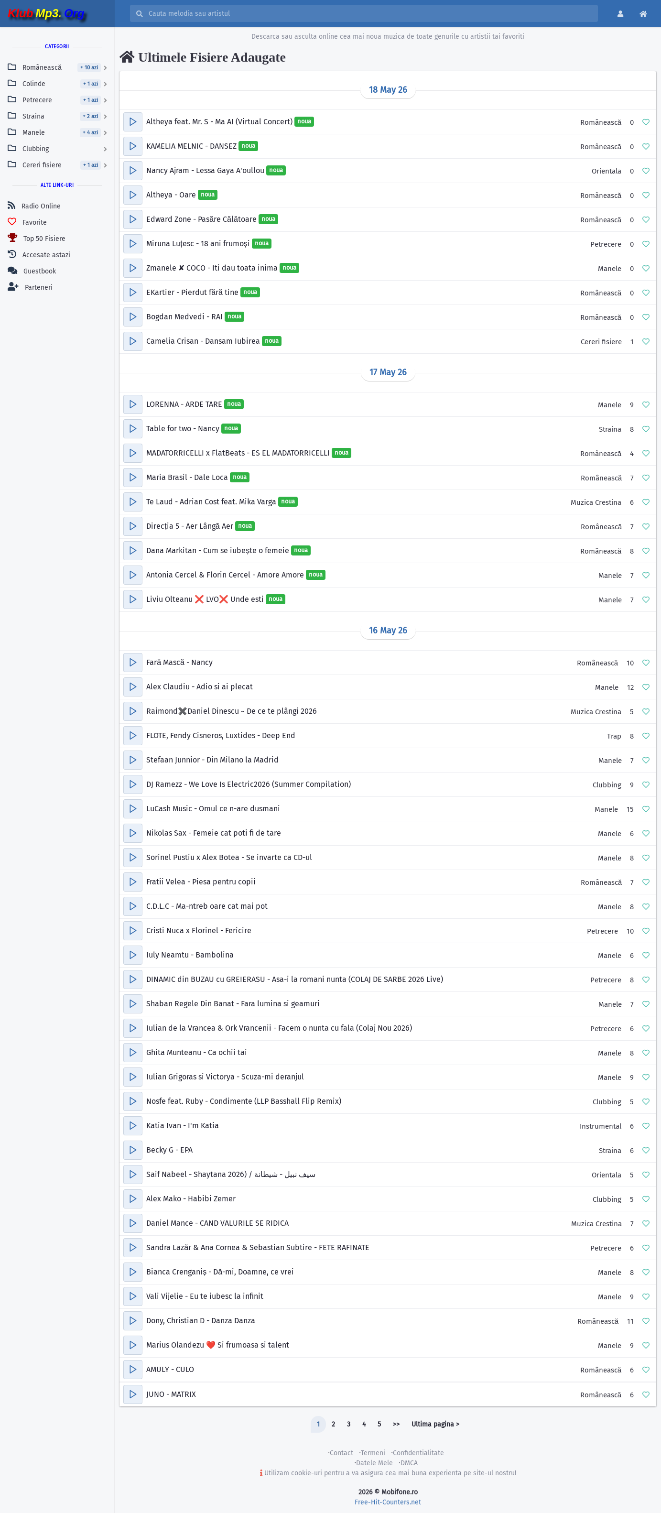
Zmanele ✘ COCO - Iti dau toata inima (213, 267)
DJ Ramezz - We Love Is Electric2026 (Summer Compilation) (248, 784)
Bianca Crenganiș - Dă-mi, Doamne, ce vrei (220, 1271)
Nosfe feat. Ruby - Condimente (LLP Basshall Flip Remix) (243, 1101)
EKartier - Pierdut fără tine (193, 292)
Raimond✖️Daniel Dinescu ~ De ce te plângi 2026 (231, 711)
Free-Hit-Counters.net (388, 1502)
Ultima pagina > (435, 1424)
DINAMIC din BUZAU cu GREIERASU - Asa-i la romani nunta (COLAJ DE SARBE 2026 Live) (294, 979)
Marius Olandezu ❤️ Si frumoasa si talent (217, 1345)
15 (630, 809)
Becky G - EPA (169, 1149)
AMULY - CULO (170, 1369)
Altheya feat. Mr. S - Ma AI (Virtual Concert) (220, 121)
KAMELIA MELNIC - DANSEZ (192, 146)
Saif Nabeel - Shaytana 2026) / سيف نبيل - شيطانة (230, 1174)
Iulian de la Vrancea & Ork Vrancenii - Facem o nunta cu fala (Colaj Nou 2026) (279, 1028)
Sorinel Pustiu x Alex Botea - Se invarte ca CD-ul (229, 857)
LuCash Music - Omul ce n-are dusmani (213, 808)
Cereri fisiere (601, 341)
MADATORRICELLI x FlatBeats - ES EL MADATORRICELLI (239, 452)
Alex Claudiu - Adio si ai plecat (199, 686)
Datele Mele (374, 1463)
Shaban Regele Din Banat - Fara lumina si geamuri (233, 1003)
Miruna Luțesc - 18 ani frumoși (198, 243)
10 (630, 663)
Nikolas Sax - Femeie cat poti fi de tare (213, 833)
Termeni (373, 1453)
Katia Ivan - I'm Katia (182, 1125)
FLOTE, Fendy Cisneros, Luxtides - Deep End (220, 735)
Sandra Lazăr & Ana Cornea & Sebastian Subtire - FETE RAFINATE (257, 1247)
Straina (610, 429)
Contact (341, 1453)
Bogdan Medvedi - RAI (185, 316)
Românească (600, 122)
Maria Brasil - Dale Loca (188, 477)
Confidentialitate (418, 1453)
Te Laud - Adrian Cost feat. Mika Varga (212, 501)
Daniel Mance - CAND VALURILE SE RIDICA (217, 1223)
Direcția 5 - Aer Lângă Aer (190, 526)
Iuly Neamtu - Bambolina (190, 954)
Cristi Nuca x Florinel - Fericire (198, 930)
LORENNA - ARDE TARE (185, 404)
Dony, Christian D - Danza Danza (200, 1320)
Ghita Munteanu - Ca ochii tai (196, 1052)
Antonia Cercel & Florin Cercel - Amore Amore (226, 574)
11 (630, 1321)
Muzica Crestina (596, 502)
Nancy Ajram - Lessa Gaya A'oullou (206, 170)
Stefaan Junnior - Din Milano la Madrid (212, 759)
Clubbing (607, 785)
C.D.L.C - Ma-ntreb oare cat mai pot (207, 906)
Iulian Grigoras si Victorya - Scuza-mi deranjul (225, 1076)
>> (396, 1424)
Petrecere (605, 244)
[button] (132, 121)
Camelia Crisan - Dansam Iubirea (204, 341)
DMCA (409, 1463)
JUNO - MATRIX (171, 1394)
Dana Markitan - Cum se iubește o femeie (218, 550)
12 (630, 687)
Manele (609, 268)
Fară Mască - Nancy (179, 662)
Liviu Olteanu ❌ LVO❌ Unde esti (206, 599)
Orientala (606, 171)
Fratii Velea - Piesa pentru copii (201, 881)
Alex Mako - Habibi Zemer (191, 1198)
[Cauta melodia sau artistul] (370, 13)
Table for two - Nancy (183, 428)
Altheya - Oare (172, 194)
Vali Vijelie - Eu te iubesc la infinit (204, 1296)
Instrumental (600, 1126)
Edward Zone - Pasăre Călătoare (202, 219)
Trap (614, 736)
